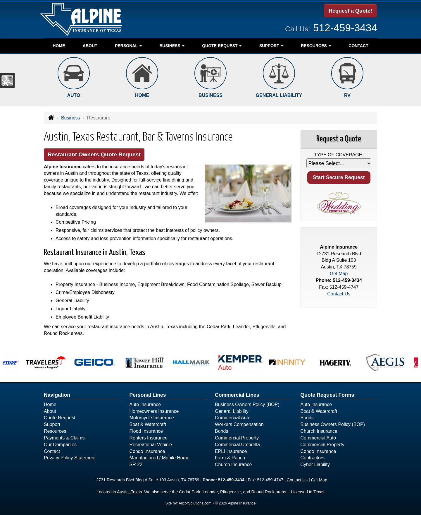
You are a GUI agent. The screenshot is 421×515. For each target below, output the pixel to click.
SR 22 (136, 464)
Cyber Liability (315, 464)
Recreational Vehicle (151, 444)
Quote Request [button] (221, 45)
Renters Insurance (149, 437)
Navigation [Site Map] (57, 395)
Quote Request (59, 417)
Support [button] (271, 45)
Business (70, 117)
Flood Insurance (146, 431)
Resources (55, 431)
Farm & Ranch (230, 457)
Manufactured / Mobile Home (159, 457)
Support (52, 424)
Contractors (313, 457)
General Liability (232, 411)
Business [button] (171, 45)
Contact (358, 45)
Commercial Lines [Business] (237, 395)
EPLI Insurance (231, 451)
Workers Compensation (239, 424)
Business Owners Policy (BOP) (247, 404)
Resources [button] (316, 45)
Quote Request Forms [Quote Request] (327, 395)
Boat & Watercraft (148, 424)
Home (59, 45)
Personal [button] (128, 45)
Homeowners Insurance (154, 411)
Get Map (339, 273)
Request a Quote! (350, 11)
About (90, 45)
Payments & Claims (64, 437)
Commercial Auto (233, 417)
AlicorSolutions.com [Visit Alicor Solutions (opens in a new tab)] (195, 503)
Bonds (221, 431)
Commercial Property (237, 437)
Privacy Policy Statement (70, 457)
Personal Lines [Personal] (148, 395)
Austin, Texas (129, 492)
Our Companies (60, 444)
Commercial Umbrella (237, 444)
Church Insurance (233, 464)
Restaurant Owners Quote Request (94, 154)
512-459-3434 (345, 27)
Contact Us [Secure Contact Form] (338, 293)
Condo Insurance (147, 451)
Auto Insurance (145, 404)
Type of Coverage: (338, 154)
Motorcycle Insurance (152, 417)
